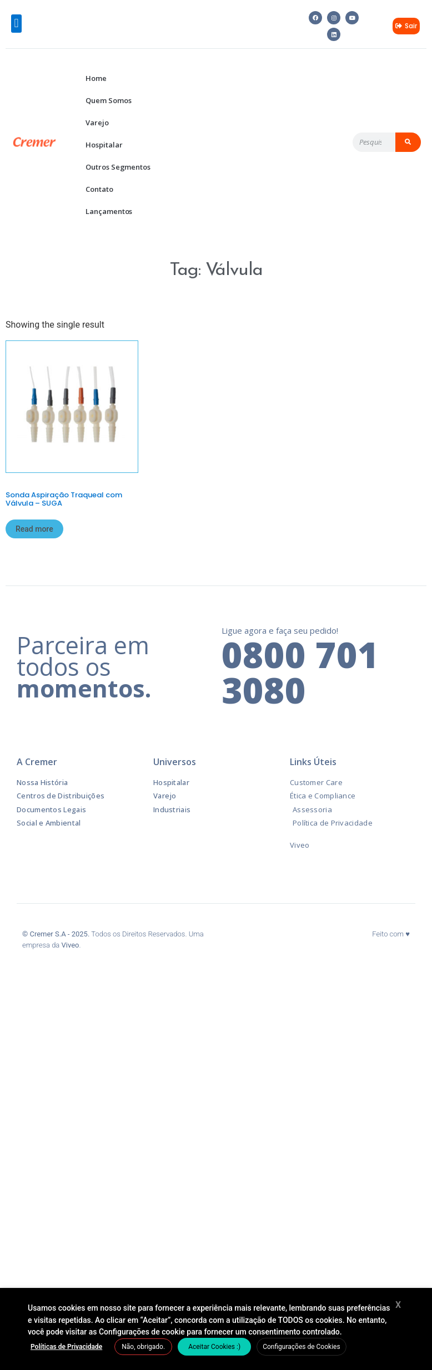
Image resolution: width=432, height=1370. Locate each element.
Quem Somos (108, 100)
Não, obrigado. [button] (143, 1347)
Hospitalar (104, 145)
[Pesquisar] (408, 142)
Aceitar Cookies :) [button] (214, 1347)
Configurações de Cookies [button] (301, 1347)
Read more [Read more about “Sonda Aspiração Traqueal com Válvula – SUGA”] (34, 528)
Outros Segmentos (118, 167)
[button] (16, 23)
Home (96, 78)
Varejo (97, 123)
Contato (99, 189)
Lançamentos (109, 211)
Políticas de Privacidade (66, 1347)
